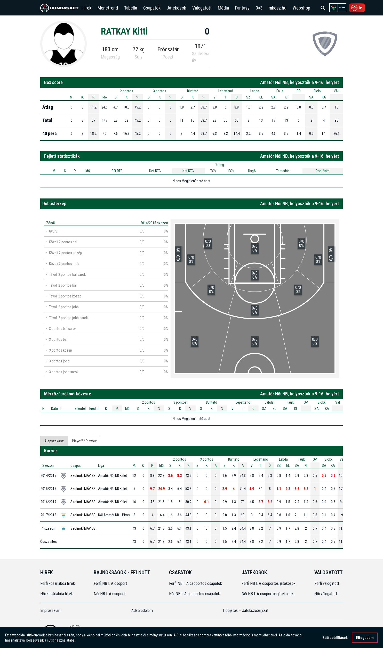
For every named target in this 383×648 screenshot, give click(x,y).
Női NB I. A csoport (109, 593)
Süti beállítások (335, 637)
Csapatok (152, 8)
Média (223, 8)
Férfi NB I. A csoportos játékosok (269, 583)
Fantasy (242, 8)
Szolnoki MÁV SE (82, 475)
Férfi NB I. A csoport (110, 583)
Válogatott (202, 8)
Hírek (86, 8)
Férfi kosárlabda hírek (57, 583)
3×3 (259, 8)
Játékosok (176, 8)
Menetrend (108, 8)
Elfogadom (365, 637)
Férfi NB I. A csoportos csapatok (196, 583)
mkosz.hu (277, 8)
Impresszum (50, 610)
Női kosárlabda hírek (56, 593)
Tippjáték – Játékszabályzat (245, 610)
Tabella (130, 8)
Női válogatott (325, 593)
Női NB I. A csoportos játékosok (267, 593)
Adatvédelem (142, 610)
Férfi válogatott (326, 583)
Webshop (301, 8)
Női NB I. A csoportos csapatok (195, 593)
